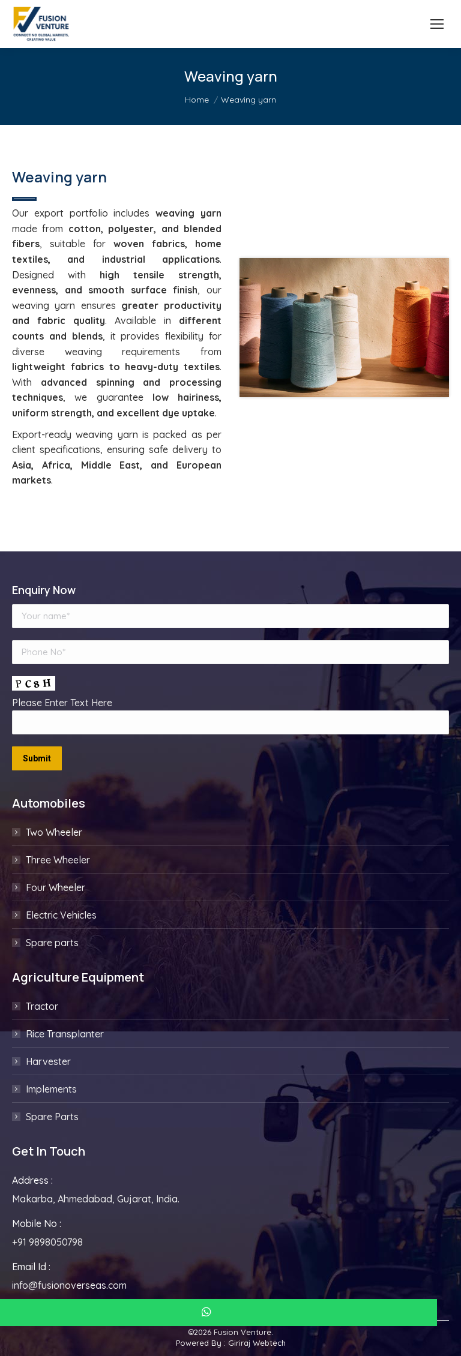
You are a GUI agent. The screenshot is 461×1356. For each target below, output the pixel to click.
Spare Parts (52, 1117)
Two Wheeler (54, 832)
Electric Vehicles (61, 915)
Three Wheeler (58, 860)
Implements (51, 1089)
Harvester (48, 1061)
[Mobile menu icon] (437, 24)
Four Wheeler (55, 887)
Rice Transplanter (65, 1034)
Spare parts (52, 943)
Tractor (42, 1006)
